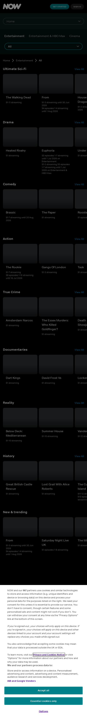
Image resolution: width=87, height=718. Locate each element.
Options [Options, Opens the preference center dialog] (43, 711)
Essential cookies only (43, 701)
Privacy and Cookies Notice (49, 654)
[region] (43, 651)
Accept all (43, 690)
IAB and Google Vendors (21, 680)
